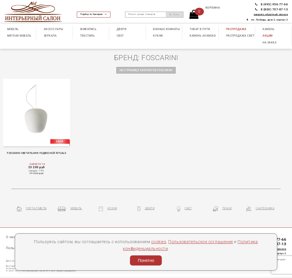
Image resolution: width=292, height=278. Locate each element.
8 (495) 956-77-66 (271, 4)
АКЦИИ (268, 35)
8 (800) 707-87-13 (271, 9)
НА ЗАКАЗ (269, 42)
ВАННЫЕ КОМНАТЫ (166, 29)
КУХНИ (158, 35)
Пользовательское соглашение (200, 241)
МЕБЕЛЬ (13, 29)
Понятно (146, 260)
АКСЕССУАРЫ (53, 29)
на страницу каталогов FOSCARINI (146, 70)
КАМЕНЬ (268, 29)
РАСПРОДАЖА (236, 29)
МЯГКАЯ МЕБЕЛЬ (19, 35)
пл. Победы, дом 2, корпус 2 (267, 19)
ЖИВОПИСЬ (88, 29)
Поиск (174, 14)
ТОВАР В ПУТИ (200, 29)
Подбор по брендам (93, 14)
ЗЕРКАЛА (50, 35)
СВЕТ (120, 35)
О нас (10, 237)
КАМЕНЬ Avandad (203, 35)
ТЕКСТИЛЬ (87, 35)
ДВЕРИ (122, 29)
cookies (158, 241)
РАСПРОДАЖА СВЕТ (240, 35)
